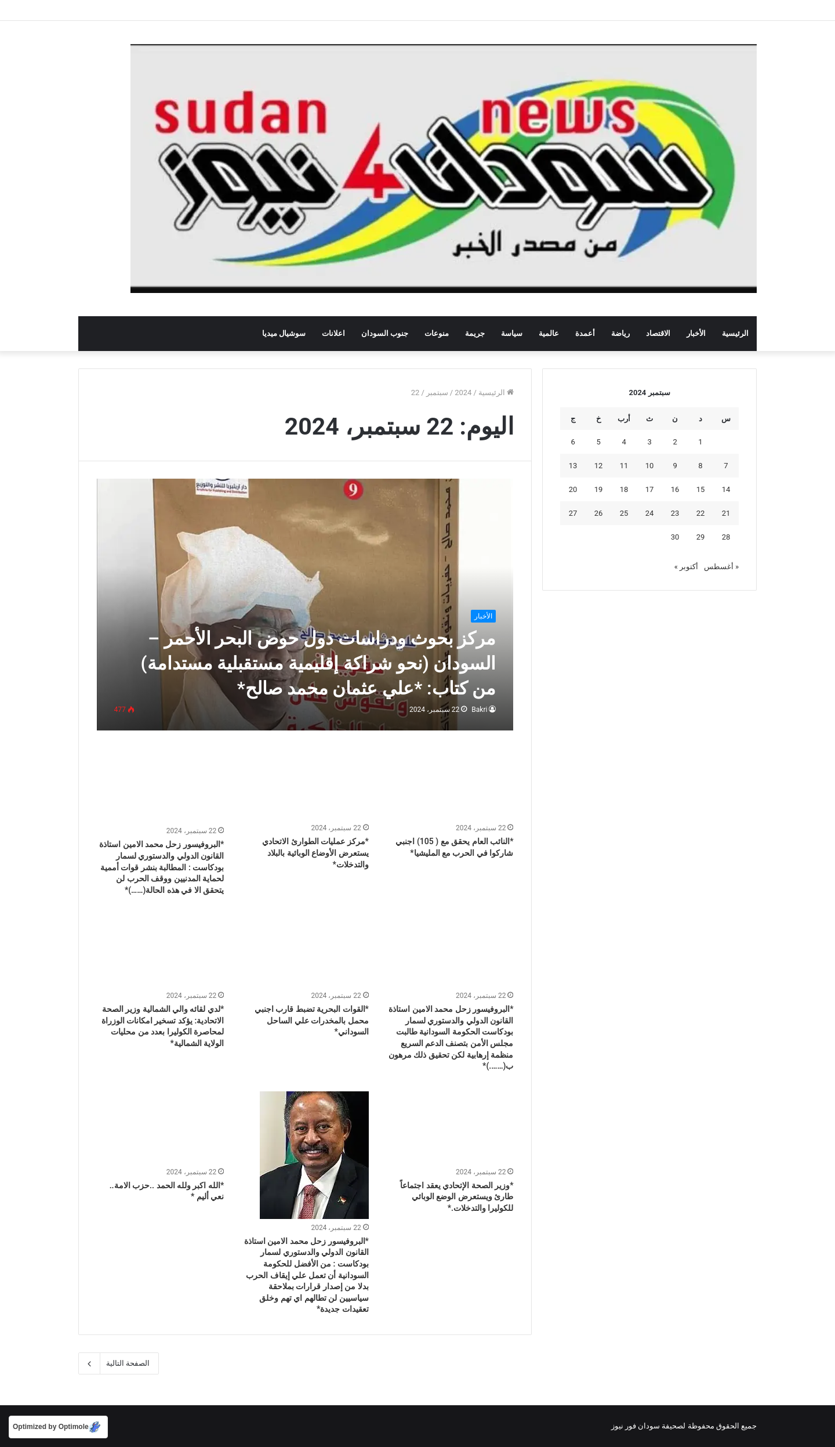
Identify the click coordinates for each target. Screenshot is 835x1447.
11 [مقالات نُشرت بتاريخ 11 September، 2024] (624, 465)
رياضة (620, 333)
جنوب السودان (384, 333)
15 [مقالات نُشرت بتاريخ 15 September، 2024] (700, 489)
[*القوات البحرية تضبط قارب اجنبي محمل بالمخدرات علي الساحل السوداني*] (305, 951)
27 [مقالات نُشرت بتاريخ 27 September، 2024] (573, 513)
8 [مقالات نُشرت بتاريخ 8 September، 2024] (700, 465)
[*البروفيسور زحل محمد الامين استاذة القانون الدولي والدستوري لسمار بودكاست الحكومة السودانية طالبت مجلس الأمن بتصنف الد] (450, 951)
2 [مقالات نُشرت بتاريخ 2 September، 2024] (675, 441)
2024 (463, 392)
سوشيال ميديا (284, 333)
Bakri (479, 710)
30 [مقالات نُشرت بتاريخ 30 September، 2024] (675, 537)
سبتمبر (437, 392)
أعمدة (585, 333)
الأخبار (696, 333)
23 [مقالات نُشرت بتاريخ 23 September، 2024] (675, 513)
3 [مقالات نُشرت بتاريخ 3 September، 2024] (649, 441)
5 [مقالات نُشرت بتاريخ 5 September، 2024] (598, 441)
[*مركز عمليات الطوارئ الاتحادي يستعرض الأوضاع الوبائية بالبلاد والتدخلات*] (305, 784)
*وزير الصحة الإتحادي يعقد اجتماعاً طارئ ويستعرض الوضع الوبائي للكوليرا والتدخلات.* (456, 1197)
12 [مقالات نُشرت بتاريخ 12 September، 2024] (598, 465)
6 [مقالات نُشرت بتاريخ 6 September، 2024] (573, 441)
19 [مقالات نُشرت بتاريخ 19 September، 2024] (598, 489)
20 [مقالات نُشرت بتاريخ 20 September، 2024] (573, 489)
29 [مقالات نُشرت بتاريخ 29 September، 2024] (700, 537)
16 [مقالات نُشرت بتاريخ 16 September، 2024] (675, 489)
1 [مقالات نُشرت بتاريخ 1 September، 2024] (700, 441)
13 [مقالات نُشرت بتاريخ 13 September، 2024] (573, 465)
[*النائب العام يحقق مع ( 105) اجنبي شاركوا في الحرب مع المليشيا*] (450, 784)
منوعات (436, 333)
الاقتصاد (658, 333)
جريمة (475, 333)
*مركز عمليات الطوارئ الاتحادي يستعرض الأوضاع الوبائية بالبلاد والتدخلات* (315, 853)
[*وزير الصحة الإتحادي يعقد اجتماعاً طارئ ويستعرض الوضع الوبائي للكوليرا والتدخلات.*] (450, 1127)
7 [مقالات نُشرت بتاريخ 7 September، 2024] (726, 465)
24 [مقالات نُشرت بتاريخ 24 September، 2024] (649, 513)
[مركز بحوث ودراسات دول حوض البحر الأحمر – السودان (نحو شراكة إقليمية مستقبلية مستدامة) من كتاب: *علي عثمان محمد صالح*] (305, 604)
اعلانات (333, 333)
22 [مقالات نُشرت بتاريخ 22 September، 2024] (700, 513)
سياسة (511, 333)
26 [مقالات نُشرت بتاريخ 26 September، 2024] (598, 513)
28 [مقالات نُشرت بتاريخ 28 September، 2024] (726, 537)
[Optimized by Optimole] (58, 1427)
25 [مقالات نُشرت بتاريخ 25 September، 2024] (624, 513)
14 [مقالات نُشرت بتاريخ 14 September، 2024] (726, 489)
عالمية (549, 333)
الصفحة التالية (119, 1363)
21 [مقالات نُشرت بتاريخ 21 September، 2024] (726, 513)
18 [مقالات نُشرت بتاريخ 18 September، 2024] (624, 489)
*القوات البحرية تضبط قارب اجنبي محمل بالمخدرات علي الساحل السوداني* (312, 1020)
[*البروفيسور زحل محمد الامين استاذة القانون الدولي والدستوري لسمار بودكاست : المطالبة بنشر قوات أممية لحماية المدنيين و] (160, 785)
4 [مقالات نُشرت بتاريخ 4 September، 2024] (624, 441)
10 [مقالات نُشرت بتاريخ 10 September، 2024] (649, 465)
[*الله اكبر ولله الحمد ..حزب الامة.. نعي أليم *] (160, 1127)
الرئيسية (735, 333)
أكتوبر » (686, 566)
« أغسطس (721, 566)
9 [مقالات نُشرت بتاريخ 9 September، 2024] (675, 465)
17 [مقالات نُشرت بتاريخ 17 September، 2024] (649, 489)
